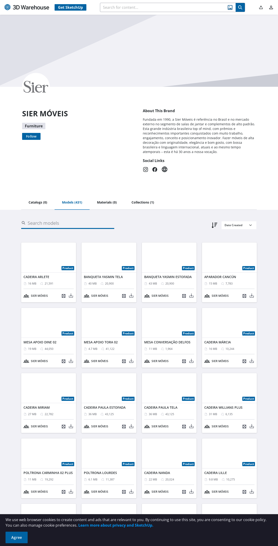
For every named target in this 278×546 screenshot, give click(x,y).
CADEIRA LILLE (215, 473)
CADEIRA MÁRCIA (217, 342)
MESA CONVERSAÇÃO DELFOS (167, 342)
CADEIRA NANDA (157, 473)
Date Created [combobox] (233, 225)
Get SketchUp (70, 7)
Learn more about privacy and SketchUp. (115, 525)
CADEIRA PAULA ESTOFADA (105, 407)
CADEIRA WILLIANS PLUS (223, 407)
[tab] (38, 202)
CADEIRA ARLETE (36, 277)
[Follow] (31, 136)
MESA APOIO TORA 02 (101, 342)
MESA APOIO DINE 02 (39, 342)
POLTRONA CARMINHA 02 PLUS (48, 473)
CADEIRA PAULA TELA (160, 407)
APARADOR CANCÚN (220, 277)
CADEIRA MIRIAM (36, 407)
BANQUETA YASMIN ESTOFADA (168, 277)
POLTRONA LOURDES (100, 473)
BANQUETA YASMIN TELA (103, 277)
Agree (16, 537)
